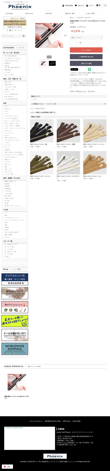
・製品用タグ (7, 63)
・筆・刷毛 (7, 200)
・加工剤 (6, 203)
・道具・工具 (7, 82)
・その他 (6, 256)
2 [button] (10, 31)
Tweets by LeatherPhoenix (14, 428)
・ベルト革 (7, 72)
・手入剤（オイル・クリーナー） (13, 205)
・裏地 (5, 225)
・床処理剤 (7, 186)
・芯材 (5, 222)
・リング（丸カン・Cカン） (11, 116)
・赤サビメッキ (8, 130)
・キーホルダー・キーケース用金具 (13, 154)
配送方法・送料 (69, 13)
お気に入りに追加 (86, 63)
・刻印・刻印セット (9, 96)
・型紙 (5, 215)
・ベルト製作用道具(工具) (11, 99)
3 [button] (13, 31)
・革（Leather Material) (10, 56)
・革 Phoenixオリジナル (11, 244)
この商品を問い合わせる (86, 56)
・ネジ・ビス (7, 145)
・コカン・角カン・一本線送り (12, 125)
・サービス (7, 237)
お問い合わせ (29, 13)
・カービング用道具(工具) (11, 94)
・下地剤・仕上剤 (8, 198)
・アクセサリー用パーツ (10, 157)
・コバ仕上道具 (8, 193)
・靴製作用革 (7, 70)
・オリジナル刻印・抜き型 (11, 232)
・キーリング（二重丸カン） (11, 118)
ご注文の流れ (9, 13)
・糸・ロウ (7, 92)
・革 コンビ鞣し (8, 249)
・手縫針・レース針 (9, 89)
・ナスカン (7, 135)
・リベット (7, 147)
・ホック (6, 111)
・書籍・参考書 (8, 234)
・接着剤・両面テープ (10, 181)
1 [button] (8, 31)
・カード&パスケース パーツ (11, 217)
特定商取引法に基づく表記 (52, 421)
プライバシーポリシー (36, 421)
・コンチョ (7, 142)
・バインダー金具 (8, 174)
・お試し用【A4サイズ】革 (11, 60)
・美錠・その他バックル (10, 137)
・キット (6, 213)
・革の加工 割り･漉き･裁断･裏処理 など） (13, 66)
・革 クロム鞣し (8, 254)
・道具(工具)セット (9, 84)
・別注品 (6, 230)
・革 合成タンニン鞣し (10, 251)
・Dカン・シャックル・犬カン (12, 121)
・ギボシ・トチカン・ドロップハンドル (14, 128)
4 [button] (16, 31)
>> (65, 35)
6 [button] (22, 31)
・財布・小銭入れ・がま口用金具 (13, 152)
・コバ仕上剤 (7, 191)
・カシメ (6, 106)
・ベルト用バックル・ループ (11, 140)
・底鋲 (5, 166)
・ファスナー (7, 162)
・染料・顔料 (7, 196)
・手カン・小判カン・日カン (11, 123)
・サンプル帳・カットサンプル (12, 58)
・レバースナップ (8, 133)
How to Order (76, 421)
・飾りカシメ (7, 109)
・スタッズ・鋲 (8, 171)
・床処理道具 (7, 188)
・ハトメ (6, 113)
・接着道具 (7, 184)
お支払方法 (48, 13)
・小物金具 (7, 150)
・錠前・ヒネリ (8, 169)
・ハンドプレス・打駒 (10, 87)
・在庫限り (7, 227)
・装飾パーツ (7, 159)
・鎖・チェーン (8, 164)
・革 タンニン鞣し (9, 247)
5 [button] (19, 31)
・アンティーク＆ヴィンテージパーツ (14, 220)
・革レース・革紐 (8, 74)
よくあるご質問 (90, 13)
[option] (14, 22)
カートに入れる (86, 50)
